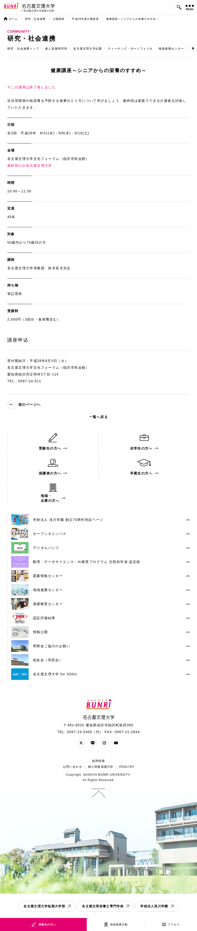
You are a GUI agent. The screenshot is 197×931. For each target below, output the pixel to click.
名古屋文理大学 (38, 6)
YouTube (116, 743)
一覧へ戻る (98, 417)
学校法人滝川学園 (154, 906)
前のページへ (24, 404)
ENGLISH (126, 766)
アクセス (174, 924)
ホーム (13, 18)
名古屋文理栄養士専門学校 (103, 906)
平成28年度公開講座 (85, 18)
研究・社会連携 (35, 18)
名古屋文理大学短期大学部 (44, 906)
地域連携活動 (119, 924)
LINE (93, 743)
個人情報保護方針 (101, 766)
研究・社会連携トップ (23, 48)
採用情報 (98, 761)
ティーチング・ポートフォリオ (130, 48)
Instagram (104, 743)
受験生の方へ (47, 924)
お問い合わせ (72, 766)
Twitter (81, 743)
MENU (190, 8)
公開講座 (58, 18)
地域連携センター (171, 48)
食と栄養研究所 (56, 48)
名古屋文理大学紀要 (87, 48)
